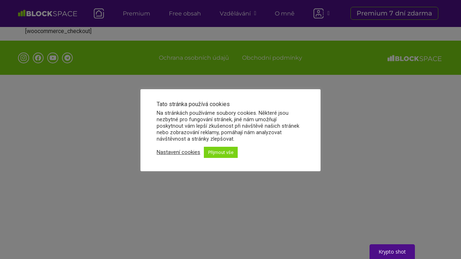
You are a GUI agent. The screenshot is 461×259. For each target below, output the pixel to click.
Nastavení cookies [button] (178, 152)
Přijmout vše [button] (220, 152)
